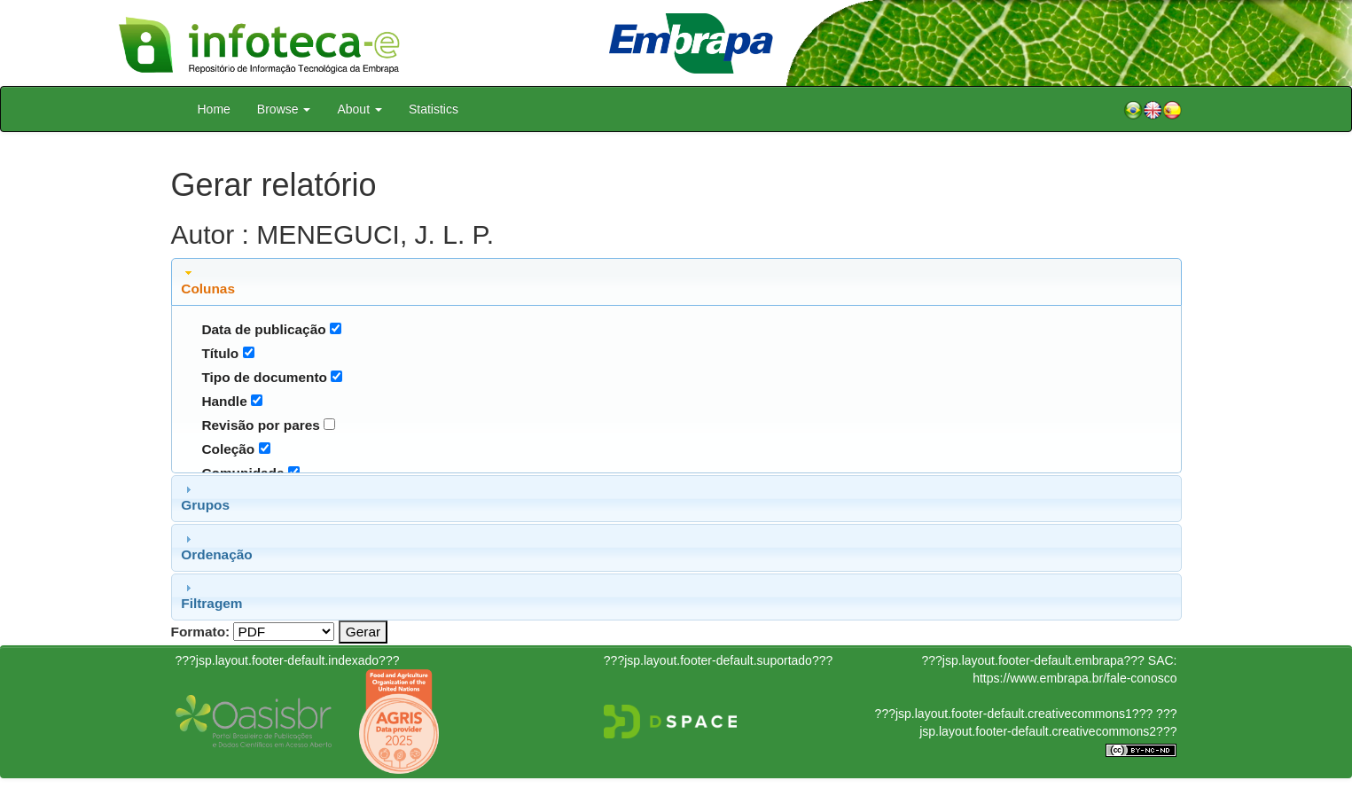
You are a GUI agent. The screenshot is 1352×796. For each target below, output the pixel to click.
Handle (223, 401)
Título (219, 353)
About (359, 109)
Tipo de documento (264, 377)
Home (214, 109)
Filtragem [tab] (211, 596)
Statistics (433, 109)
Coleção (227, 449)
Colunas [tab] (208, 281)
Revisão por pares (260, 425)
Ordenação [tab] (216, 547)
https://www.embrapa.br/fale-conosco (1074, 678)
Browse (284, 109)
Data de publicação (263, 329)
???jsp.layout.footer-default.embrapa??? (1033, 660)
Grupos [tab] (205, 497)
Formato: (201, 631)
